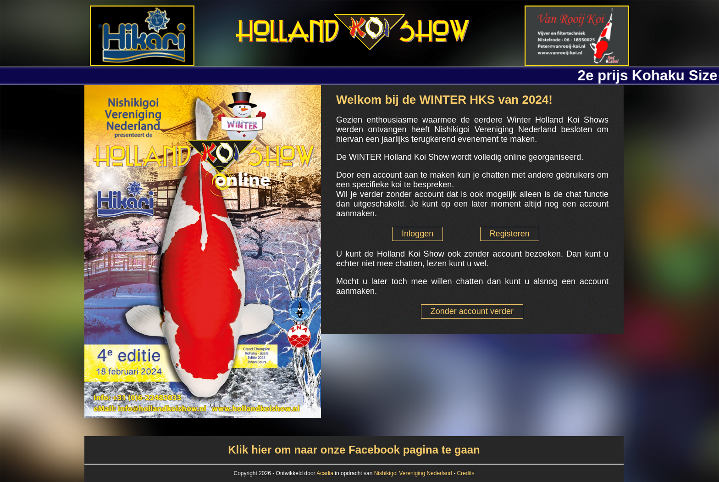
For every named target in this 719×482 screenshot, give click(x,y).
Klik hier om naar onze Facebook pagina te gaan (354, 449)
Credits (465, 473)
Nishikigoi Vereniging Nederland (413, 473)
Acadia (325, 473)
